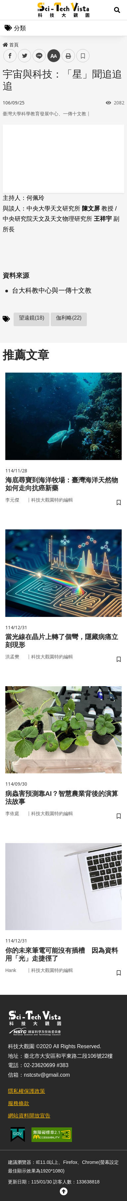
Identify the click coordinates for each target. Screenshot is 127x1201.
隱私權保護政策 (26, 1091)
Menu (10, 10)
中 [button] (53, 56)
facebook (10, 56)
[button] (117, 10)
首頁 (11, 44)
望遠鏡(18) (31, 318)
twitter (24, 56)
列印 (68, 55)
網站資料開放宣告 (29, 1115)
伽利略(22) (68, 318)
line (37, 56)
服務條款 (18, 1103)
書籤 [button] (83, 55)
